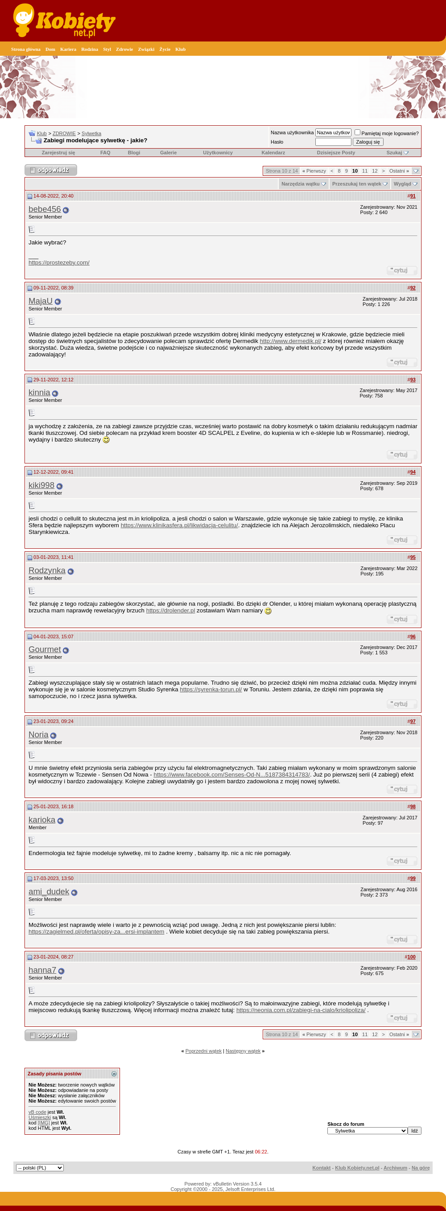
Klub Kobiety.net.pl (357, 1167)
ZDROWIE (64, 133)
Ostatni (399, 171)
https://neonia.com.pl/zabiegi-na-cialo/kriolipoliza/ (301, 1010)
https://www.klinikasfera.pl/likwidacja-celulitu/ (179, 525)
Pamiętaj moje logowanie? (387, 133)
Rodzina (89, 49)
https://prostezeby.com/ (59, 262)
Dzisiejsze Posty (336, 152)
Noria (39, 734)
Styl (107, 49)
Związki (146, 49)
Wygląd (402, 183)
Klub (180, 49)
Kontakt (322, 1167)
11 (365, 171)
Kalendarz (273, 152)
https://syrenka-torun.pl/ (211, 689)
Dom (50, 49)
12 (374, 171)
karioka (42, 819)
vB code (37, 1112)
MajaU (41, 301)
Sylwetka (91, 133)
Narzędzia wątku (300, 183)
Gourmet (45, 649)
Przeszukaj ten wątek (356, 183)
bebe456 (45, 209)
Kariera (68, 49)
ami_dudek (49, 891)
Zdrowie (124, 49)
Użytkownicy (218, 152)
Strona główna (26, 49)
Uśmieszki (40, 1117)
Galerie (168, 152)
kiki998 (41, 485)
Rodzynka (47, 570)
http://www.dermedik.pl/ (291, 341)
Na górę (421, 1167)
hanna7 (42, 970)
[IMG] (44, 1122)
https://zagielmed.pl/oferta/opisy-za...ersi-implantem (96, 931)
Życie (164, 49)
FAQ (105, 152)
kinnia (39, 392)
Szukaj (394, 152)
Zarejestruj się (58, 152)
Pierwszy (314, 171)
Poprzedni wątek (204, 1051)
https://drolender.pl (170, 610)
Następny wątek (243, 1051)
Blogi (134, 152)
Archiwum (395, 1167)
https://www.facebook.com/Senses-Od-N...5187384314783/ (231, 774)
